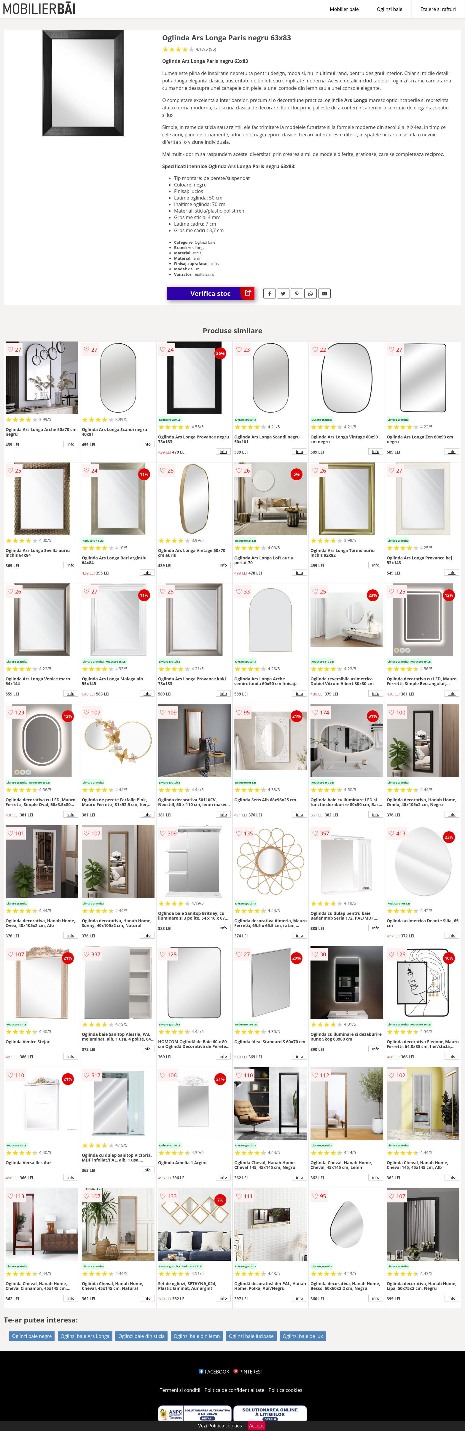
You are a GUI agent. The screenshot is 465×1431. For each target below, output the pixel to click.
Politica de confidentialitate (235, 1390)
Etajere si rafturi (438, 9)
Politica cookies (285, 1390)
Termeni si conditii (180, 1390)
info (70, 444)
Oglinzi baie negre (32, 1336)
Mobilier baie (344, 9)
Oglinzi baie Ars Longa (85, 1336)
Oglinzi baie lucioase (251, 1336)
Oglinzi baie (389, 9)
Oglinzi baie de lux (303, 1336)
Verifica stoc (222, 293)
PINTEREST (248, 1371)
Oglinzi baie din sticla (141, 1336)
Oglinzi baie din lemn (197, 1336)
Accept (256, 1425)
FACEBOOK (214, 1371)
